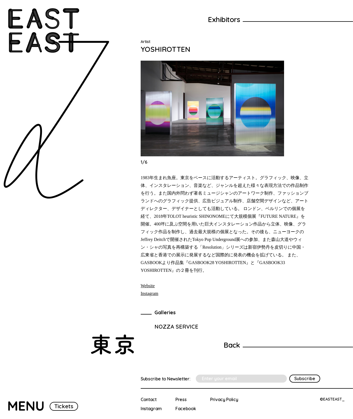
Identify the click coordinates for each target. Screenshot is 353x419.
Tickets (63, 406)
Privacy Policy (224, 399)
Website (148, 285)
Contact (149, 399)
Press (180, 399)
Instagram (149, 293)
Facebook (185, 408)
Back (232, 345)
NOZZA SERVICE (176, 326)
